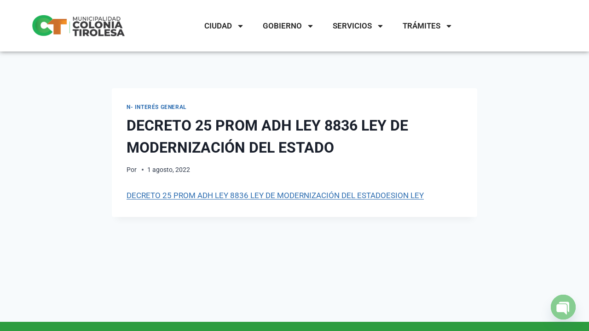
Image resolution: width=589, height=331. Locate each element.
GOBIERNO (288, 25)
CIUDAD (224, 25)
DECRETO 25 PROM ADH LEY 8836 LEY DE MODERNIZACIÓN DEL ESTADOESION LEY (275, 195)
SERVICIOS (358, 25)
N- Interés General (157, 107)
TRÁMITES (428, 25)
